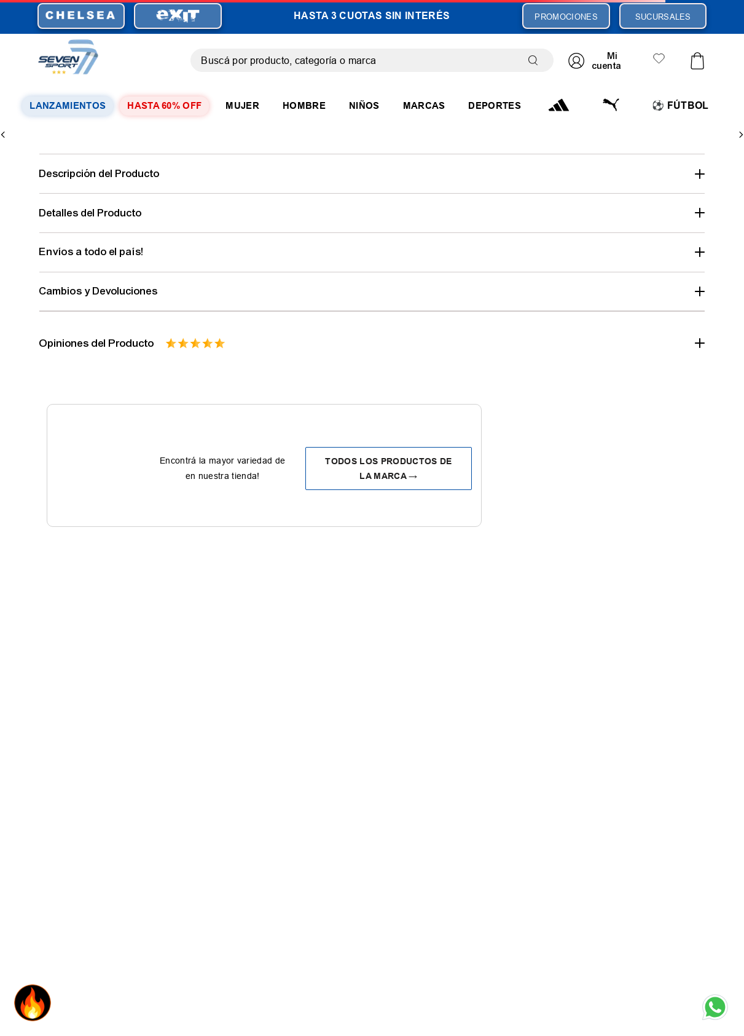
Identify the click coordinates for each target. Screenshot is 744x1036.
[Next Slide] (741, 135)
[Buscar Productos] (535, 60)
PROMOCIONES (566, 17)
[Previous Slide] (3, 135)
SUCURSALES (663, 17)
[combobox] (371, 60)
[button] (371, 173)
